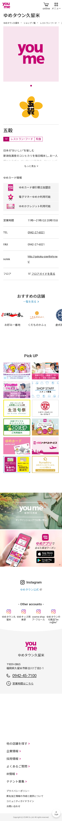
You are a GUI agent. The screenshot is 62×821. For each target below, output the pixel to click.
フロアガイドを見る (43, 273)
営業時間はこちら (23, 683)
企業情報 (12, 751)
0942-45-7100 (24, 675)
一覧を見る (29, 301)
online (46, 5)
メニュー (56, 5)
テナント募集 (15, 781)
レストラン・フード (48, 23)
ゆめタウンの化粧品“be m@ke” (53, 619)
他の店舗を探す (16, 743)
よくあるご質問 (16, 766)
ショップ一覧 (30, 23)
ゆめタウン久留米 (11, 23)
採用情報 (12, 759)
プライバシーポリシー (18, 791)
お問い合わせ (13, 806)
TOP (56, 813)
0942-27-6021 (36, 232)
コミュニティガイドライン (20, 801)
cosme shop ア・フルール (38, 618)
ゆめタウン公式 (29, 589)
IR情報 (10, 774)
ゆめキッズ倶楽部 (24, 618)
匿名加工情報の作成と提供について (24, 796)
